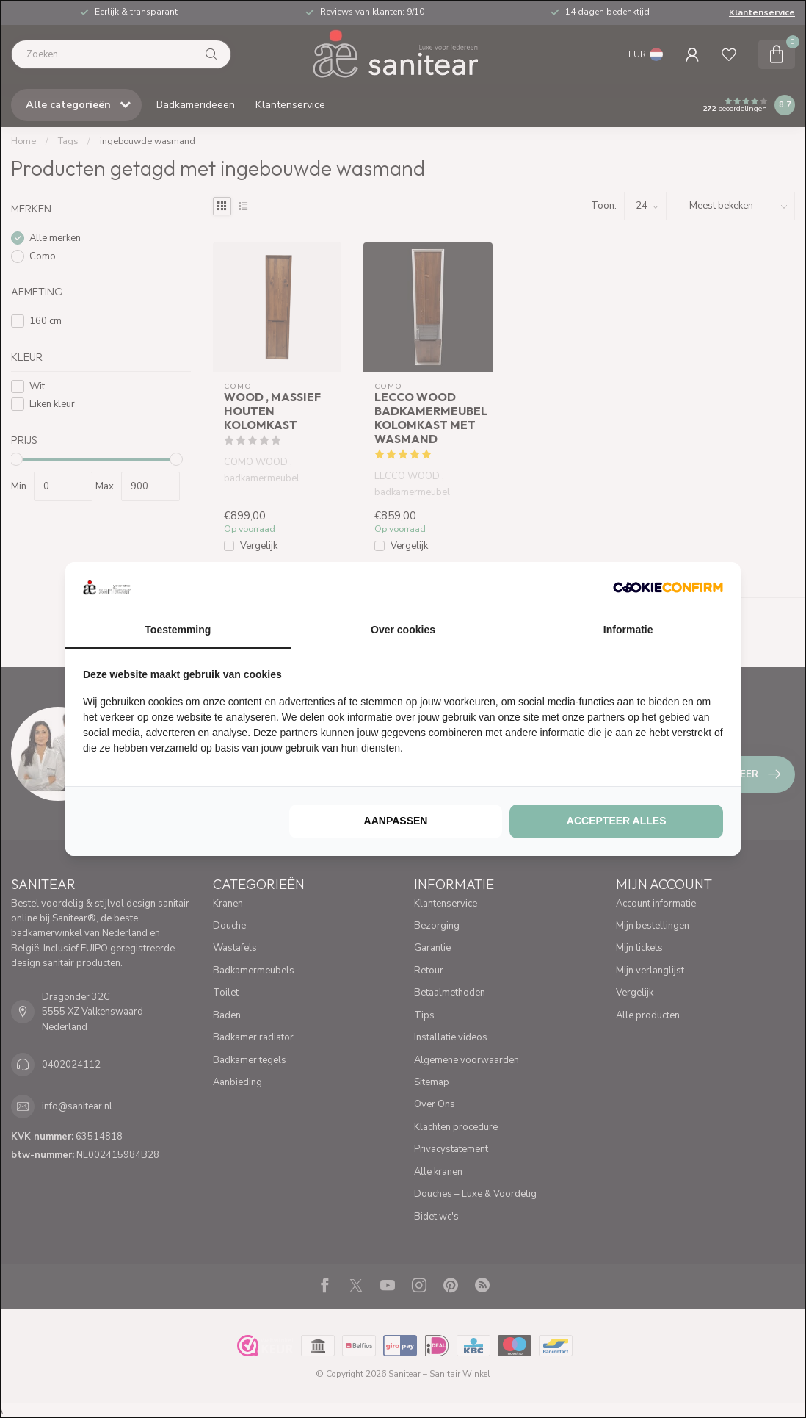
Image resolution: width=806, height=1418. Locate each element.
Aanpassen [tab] (396, 821)
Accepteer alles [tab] (617, 821)
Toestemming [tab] (178, 630)
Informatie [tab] (628, 630)
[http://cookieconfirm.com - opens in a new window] (668, 587)
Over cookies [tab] (403, 630)
